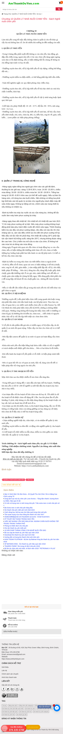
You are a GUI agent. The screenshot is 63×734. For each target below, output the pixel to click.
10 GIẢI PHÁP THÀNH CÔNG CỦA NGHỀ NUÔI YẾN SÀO (25, 530)
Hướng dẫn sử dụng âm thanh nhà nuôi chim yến (21, 537)
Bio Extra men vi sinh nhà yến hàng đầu (18, 508)
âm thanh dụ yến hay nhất (44, 708)
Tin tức (4, 705)
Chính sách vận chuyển (10, 674)
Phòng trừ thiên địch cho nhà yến (16, 526)
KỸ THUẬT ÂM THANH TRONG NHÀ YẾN (19, 519)
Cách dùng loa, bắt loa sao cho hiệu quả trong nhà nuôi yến (25, 512)
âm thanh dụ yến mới (8, 714)
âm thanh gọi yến (22, 714)
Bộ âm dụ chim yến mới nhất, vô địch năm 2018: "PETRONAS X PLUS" (29, 548)
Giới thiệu (5, 667)
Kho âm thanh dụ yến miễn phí (15, 528)
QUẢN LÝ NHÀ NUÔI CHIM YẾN (14, 480)
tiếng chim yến (13, 705)
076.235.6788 (33, 727)
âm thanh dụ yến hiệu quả (9, 711)
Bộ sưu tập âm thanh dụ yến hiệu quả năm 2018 (21, 532)
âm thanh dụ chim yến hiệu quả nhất (12, 708)
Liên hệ (4, 670)
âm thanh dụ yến (30, 708)
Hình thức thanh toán (9, 677)
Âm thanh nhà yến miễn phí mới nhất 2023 (19, 510)
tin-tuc (30, 480)
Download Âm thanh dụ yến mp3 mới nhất (19, 535)
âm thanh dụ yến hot (25, 711)
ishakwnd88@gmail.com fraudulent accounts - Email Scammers (26, 517)
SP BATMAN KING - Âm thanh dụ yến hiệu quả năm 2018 (25, 544)
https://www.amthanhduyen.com (13, 659)
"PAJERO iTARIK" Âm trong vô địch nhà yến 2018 (22, 546)
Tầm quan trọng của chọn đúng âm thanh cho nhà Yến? (24, 514)
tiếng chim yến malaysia (26, 705)
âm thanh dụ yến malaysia (41, 711)
